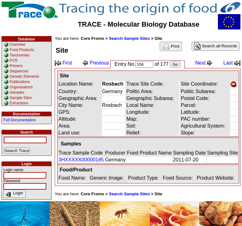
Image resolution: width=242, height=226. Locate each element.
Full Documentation (19, 120)
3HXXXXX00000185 (81, 159)
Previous (96, 63)
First (63, 63)
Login (14, 194)
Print (170, 46)
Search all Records (215, 46)
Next (204, 63)
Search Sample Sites (129, 38)
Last (231, 63)
